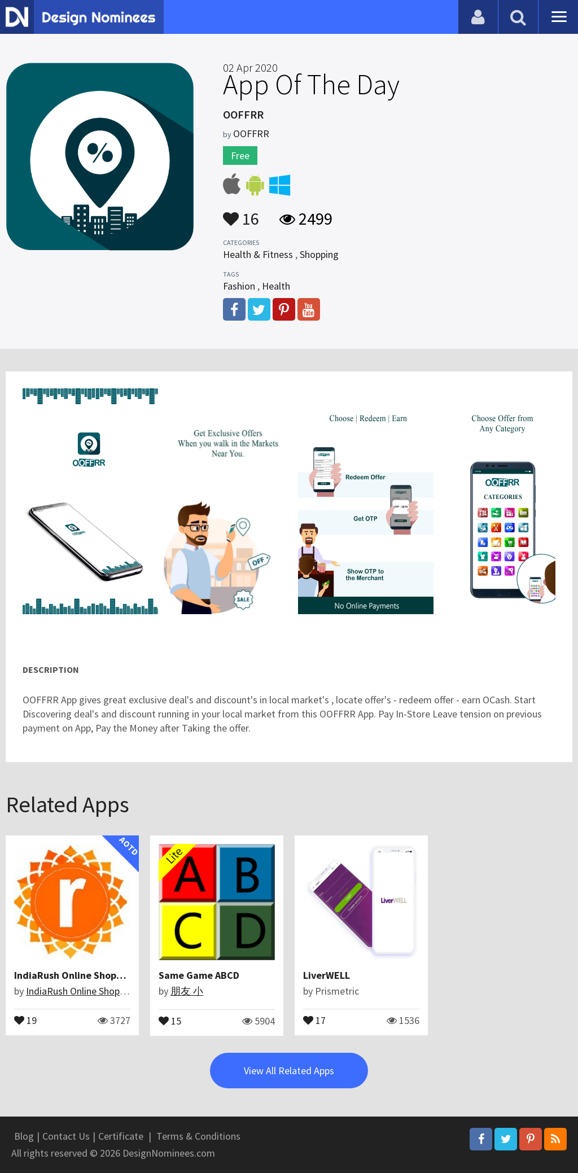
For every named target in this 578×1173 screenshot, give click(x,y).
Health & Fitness (258, 254)
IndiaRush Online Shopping (75, 975)
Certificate (120, 1136)
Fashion (239, 285)
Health (276, 285)
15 (170, 1020)
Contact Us (66, 1136)
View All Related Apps (289, 1070)
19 (25, 1019)
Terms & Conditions (198, 1136)
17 (314, 1019)
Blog (24, 1136)
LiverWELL (326, 975)
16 (241, 213)
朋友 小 (186, 990)
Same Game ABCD (199, 975)
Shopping (319, 254)
